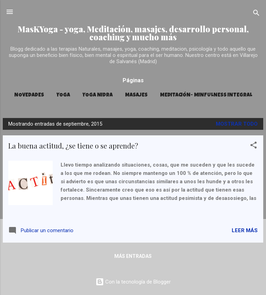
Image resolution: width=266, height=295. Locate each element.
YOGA (63, 95)
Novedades (29, 95)
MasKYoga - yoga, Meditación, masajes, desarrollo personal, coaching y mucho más (133, 33)
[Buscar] (256, 14)
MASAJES (136, 95)
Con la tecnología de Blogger (133, 282)
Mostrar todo (237, 124)
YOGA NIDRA (97, 95)
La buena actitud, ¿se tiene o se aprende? (73, 145)
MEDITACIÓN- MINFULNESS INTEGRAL (206, 95)
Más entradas (133, 256)
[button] (253, 146)
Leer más (245, 230)
